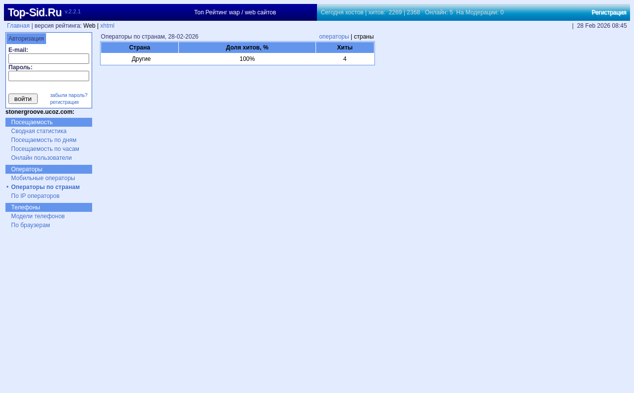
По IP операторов (35, 196)
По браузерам (30, 225)
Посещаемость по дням (44, 140)
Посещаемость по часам (45, 149)
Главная (18, 25)
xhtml (108, 25)
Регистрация (608, 12)
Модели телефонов (38, 216)
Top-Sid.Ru (34, 12)
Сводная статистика (39, 131)
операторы (334, 36)
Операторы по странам (45, 187)
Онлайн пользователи (41, 157)
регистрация (64, 102)
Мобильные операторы (43, 178)
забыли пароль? (69, 95)
